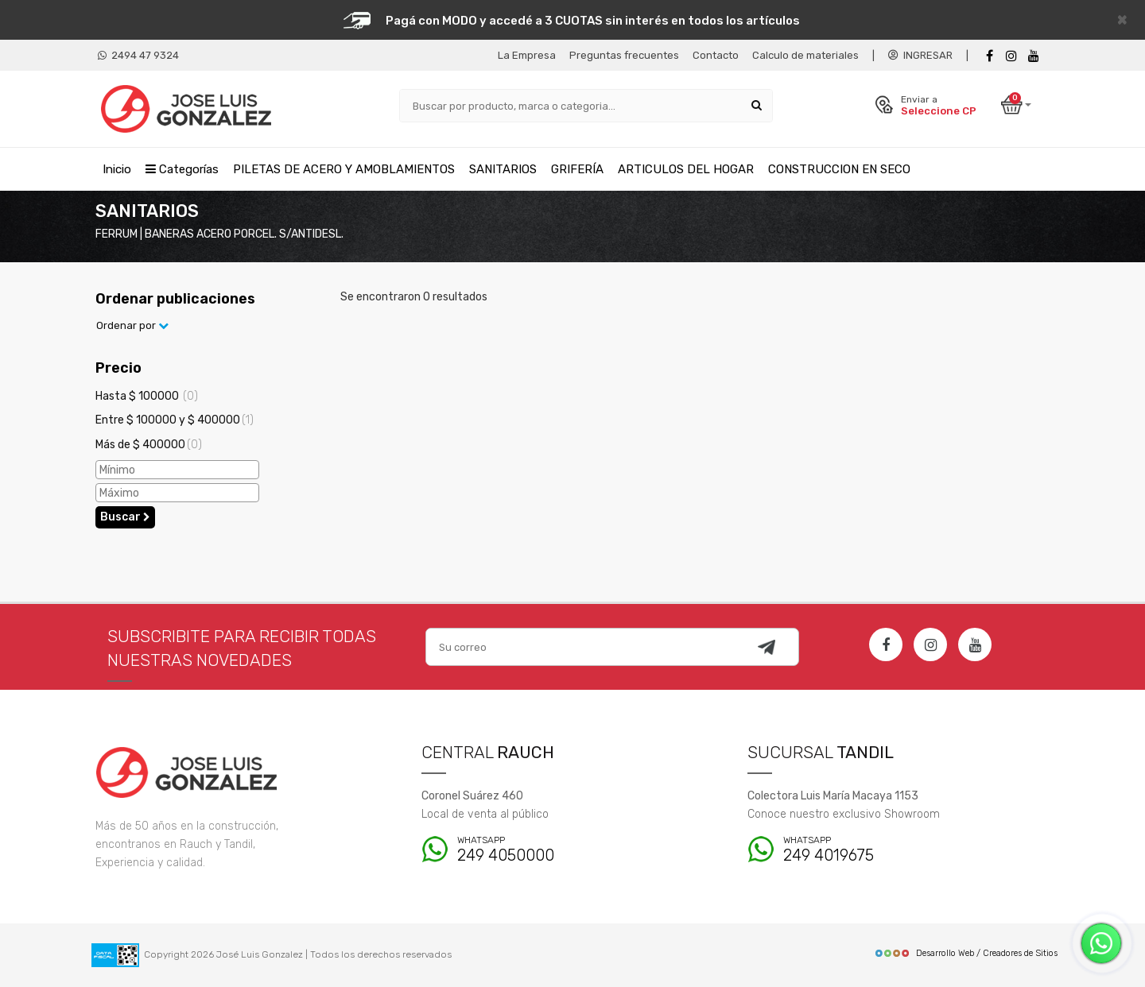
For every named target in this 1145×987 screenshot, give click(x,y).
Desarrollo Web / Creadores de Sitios (966, 953)
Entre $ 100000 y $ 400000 (174, 420)
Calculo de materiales (805, 55)
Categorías (182, 169)
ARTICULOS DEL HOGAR (686, 169)
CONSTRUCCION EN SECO (839, 169)
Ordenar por (132, 325)
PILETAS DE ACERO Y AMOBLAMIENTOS (344, 169)
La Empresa (527, 55)
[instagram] (1011, 56)
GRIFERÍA (577, 169)
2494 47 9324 (138, 55)
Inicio (117, 169)
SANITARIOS (503, 169)
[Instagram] (930, 644)
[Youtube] (1034, 56)
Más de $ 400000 (148, 444)
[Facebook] (989, 56)
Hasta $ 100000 (146, 396)
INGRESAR (920, 55)
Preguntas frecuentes (624, 55)
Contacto (716, 55)
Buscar (125, 517)
